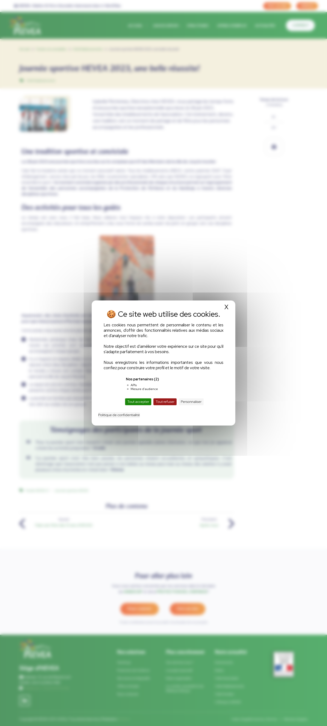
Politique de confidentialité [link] (119, 415)
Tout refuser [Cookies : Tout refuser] (165, 401)
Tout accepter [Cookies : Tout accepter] (138, 401)
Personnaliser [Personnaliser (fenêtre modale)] (191, 401)
